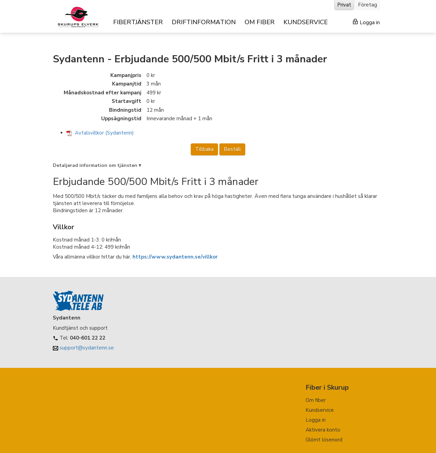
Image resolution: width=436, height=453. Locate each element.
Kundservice (320, 410)
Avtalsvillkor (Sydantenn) (100, 132)
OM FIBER (260, 22)
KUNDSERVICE (305, 22)
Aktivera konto (323, 429)
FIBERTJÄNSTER (138, 22)
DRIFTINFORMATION (204, 22)
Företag (367, 4)
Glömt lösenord (324, 439)
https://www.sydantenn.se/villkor (175, 256)
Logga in (366, 22)
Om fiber (316, 400)
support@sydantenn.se (87, 347)
